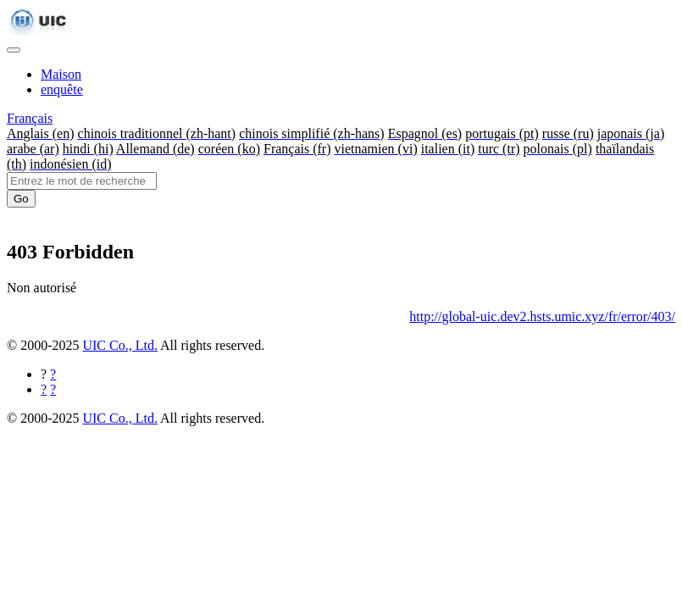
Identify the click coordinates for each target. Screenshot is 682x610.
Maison (61, 74)
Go (21, 198)
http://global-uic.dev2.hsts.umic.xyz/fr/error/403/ (542, 316)
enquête (62, 89)
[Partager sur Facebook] (53, 374)
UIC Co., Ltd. (119, 345)
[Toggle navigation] (13, 50)
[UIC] (39, 30)
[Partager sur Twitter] (53, 389)
